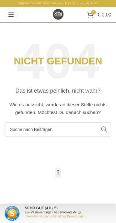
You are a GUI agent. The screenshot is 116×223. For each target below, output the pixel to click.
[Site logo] (58, 14)
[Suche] (58, 129)
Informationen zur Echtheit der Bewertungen (55, 216)
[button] (58, 173)
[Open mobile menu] (11, 14)
